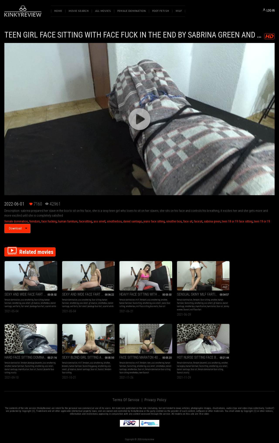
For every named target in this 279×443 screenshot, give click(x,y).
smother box (174, 221)
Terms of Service (126, 397)
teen (89, 360)
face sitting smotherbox (88, 370)
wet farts (22, 305)
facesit (198, 221)
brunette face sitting (232, 308)
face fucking (49, 221)
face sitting (39, 298)
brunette (258, 298)
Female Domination (131, 11)
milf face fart (197, 308)
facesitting (85, 221)
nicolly (244, 308)
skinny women (178, 308)
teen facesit (104, 370)
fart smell (31, 305)
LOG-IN (271, 10)
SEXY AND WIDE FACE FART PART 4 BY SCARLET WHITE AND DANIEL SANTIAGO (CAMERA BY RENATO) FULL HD (85, 293)
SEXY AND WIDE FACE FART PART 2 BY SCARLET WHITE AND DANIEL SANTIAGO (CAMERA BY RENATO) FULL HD (30, 293)
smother (159, 298)
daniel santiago (132, 221)
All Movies (103, 11)
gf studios (35, 302)
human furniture (68, 221)
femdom (34, 221)
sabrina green (212, 221)
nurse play (126, 363)
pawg (37, 363)
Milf (179, 11)
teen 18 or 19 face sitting (237, 221)
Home (58, 11)
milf (132, 298)
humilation (209, 305)
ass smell (99, 221)
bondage (251, 298)
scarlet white (10, 308)
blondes (8, 363)
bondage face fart (43, 305)
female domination (16, 221)
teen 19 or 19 (262, 221)
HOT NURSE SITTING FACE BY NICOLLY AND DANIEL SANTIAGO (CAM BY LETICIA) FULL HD (139, 354)
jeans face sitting (154, 221)
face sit (187, 221)
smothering (16, 302)
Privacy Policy (155, 397)
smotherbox (114, 221)
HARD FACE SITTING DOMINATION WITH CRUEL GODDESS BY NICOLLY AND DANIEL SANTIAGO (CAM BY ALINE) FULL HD (249, 293)
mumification (199, 305)
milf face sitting (141, 305)
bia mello (153, 305)
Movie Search (79, 11)
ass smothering (27, 298)
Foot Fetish (160, 11)
